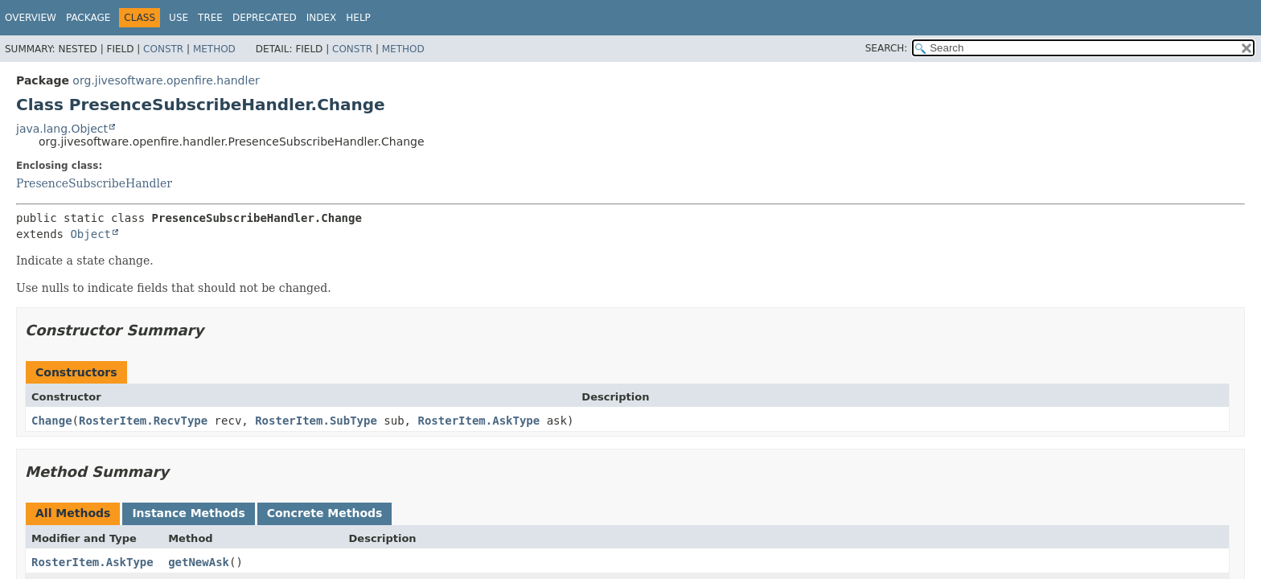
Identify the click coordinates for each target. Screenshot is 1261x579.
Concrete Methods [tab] (325, 513)
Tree (210, 17)
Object (90, 234)
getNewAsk (198, 562)
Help (358, 17)
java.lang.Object (62, 128)
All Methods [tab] (72, 513)
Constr (163, 49)
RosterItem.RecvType (143, 420)
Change (51, 420)
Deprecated (264, 17)
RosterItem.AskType (478, 420)
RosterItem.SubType (316, 420)
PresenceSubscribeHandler (94, 183)
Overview (30, 17)
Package (88, 17)
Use (178, 17)
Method (214, 49)
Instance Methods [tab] (188, 513)
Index (321, 17)
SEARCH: (886, 48)
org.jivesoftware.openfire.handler (165, 80)
